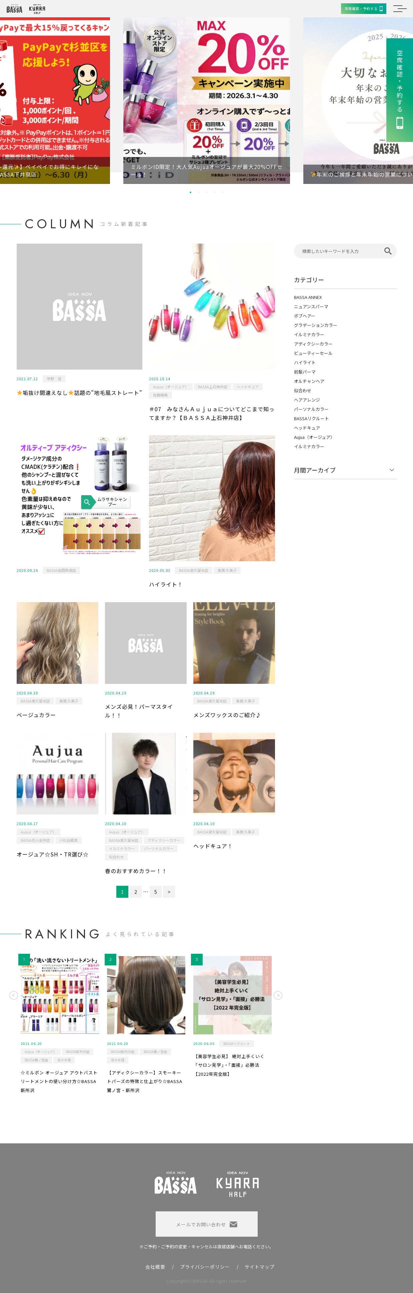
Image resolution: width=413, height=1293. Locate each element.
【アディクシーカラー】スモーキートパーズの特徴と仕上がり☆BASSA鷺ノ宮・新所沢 (144, 1081)
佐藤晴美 (160, 395)
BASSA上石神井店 (212, 386)
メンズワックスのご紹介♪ (227, 715)
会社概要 (155, 1266)
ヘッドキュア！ (213, 846)
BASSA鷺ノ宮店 (36, 1059)
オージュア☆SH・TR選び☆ (53, 854)
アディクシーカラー (164, 840)
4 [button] (214, 192)
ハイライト (305, 362)
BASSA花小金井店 (35, 840)
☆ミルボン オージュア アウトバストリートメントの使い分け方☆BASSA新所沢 (59, 1081)
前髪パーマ (305, 372)
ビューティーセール (313, 353)
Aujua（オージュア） (171, 386)
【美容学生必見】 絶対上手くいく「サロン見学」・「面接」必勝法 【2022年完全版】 (229, 1065)
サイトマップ (260, 1266)
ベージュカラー (36, 715)
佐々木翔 (64, 1059)
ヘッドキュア (248, 386)
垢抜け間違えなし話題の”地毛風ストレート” (79, 393)
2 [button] (198, 192)
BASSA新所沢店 (77, 1051)
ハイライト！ (166, 584)
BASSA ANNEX (308, 297)
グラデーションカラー (315, 325)
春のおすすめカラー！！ (136, 871)
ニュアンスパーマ (311, 306)
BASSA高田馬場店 (61, 570)
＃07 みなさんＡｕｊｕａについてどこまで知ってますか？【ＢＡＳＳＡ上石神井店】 (212, 413)
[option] (206, 100)
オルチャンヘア (309, 381)
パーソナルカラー (158, 848)
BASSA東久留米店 (193, 570)
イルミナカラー (122, 848)
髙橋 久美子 (227, 570)
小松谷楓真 (68, 840)
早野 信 (54, 378)
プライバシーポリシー (205, 1266)
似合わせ (116, 856)
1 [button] (190, 192)
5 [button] (222, 192)
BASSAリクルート (311, 418)
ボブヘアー (304, 316)
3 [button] (206, 192)
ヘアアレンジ (307, 400)
